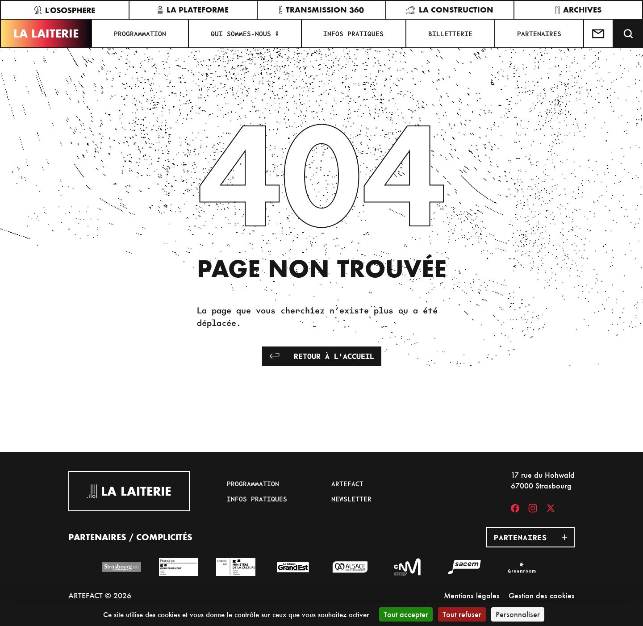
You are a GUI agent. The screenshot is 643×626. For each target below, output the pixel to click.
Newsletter (351, 498)
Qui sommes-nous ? (245, 33)
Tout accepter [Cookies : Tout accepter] (406, 614)
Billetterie (450, 33)
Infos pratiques (353, 33)
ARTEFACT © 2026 (99, 595)
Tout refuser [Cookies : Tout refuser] (462, 614)
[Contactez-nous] (599, 33)
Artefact (347, 483)
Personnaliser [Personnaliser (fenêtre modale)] (518, 614)
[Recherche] (628, 33)
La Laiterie (46, 33)
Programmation (140, 33)
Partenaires (539, 33)
